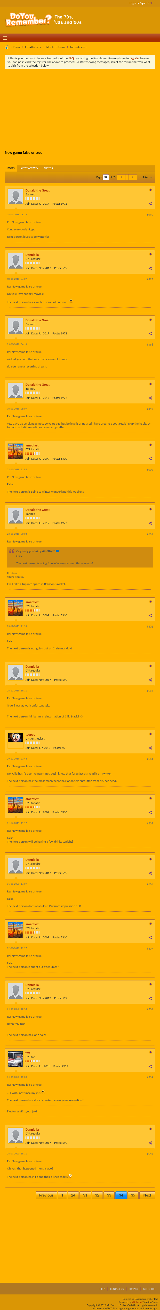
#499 (150, 409)
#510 (150, 1154)
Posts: (56, 203)
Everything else (33, 47)
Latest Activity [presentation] (29, 168)
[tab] (11, 168)
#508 (150, 1009)
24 (73, 1195)
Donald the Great (37, 190)
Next (147, 1195)
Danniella (32, 255)
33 (109, 1195)
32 (97, 1195)
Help (102, 1289)
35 (133, 1195)
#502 (150, 626)
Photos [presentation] (48, 168)
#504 (150, 759)
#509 (150, 1077)
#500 (150, 470)
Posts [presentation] (11, 168)
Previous (46, 1195)
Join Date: (31, 203)
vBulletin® (137, 1302)
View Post (57, 551)
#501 (150, 534)
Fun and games (78, 47)
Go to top (149, 1289)
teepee (30, 735)
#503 (150, 691)
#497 (150, 279)
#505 (150, 823)
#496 (150, 215)
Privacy (133, 1289)
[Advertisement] (83, 109)
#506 (150, 884)
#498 (150, 344)
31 (85, 1195)
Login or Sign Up (141, 3)
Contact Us (117, 1289)
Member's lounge (55, 47)
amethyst (32, 445)
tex (27, 1053)
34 (121, 1195)
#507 (150, 948)
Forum (17, 47)
